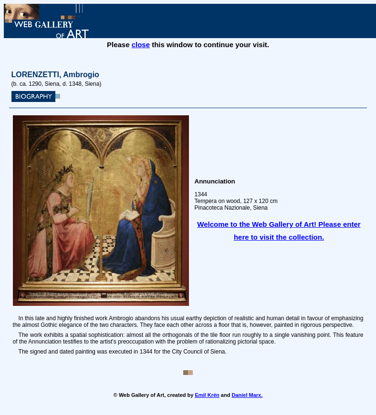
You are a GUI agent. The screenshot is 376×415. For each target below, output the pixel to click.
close (141, 44)
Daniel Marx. (246, 395)
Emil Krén (207, 395)
